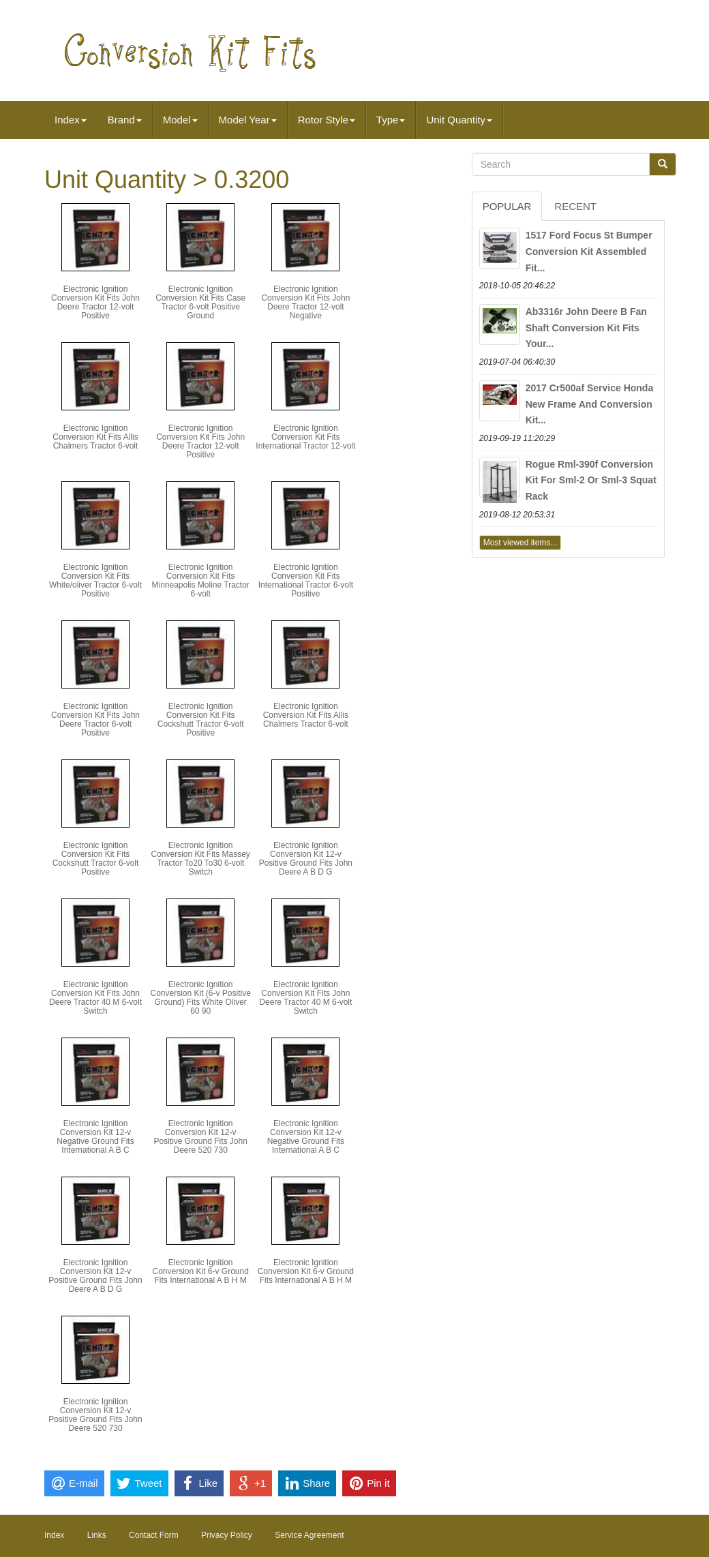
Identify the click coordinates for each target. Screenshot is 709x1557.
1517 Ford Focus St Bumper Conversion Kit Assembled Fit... (589, 251)
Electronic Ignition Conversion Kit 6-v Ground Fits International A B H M (200, 1271)
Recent (575, 206)
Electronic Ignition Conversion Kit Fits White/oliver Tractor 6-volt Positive (95, 580)
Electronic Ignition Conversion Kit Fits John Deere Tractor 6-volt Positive (95, 719)
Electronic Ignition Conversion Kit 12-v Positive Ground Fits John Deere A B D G (305, 859)
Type (391, 119)
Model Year (248, 119)
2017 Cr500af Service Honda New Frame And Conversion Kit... (590, 404)
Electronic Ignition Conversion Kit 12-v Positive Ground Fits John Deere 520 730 (200, 1137)
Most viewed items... (520, 542)
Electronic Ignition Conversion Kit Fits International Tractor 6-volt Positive (305, 580)
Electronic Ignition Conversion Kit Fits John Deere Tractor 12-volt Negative (305, 302)
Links (96, 1535)
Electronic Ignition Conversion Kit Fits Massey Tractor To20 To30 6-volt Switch (200, 859)
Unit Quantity (459, 119)
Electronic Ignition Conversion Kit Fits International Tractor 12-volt (305, 437)
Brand (125, 119)
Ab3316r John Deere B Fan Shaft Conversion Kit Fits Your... (586, 328)
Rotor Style (326, 119)
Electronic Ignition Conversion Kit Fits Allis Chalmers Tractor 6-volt (95, 437)
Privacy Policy (226, 1535)
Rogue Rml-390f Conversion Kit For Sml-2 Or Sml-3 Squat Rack (591, 480)
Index (71, 119)
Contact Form (154, 1535)
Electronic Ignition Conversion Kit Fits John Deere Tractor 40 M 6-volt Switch (95, 998)
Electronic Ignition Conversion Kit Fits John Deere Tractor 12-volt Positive (95, 302)
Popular (507, 206)
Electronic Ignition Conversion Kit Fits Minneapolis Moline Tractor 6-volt (200, 580)
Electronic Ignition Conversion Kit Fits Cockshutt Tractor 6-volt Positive (200, 719)
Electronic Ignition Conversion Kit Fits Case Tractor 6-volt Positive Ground (200, 302)
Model (180, 119)
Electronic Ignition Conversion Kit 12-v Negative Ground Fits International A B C (95, 1137)
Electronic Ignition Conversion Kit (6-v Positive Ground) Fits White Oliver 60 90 (200, 998)
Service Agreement (309, 1535)
